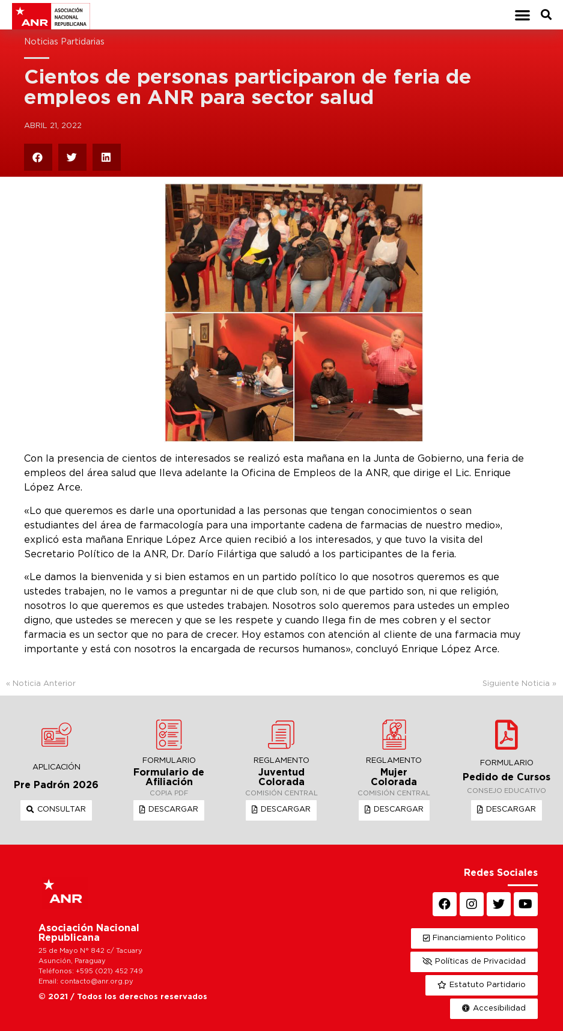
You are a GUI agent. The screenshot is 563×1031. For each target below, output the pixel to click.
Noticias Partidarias (64, 42)
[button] (523, 14)
